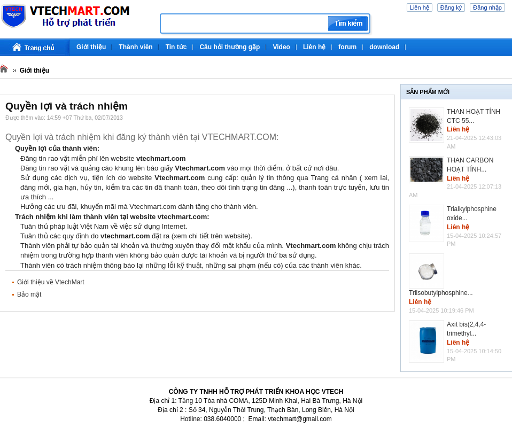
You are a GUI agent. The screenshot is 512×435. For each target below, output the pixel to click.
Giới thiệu (91, 47)
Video (281, 47)
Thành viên (135, 47)
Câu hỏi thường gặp (229, 47)
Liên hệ (419, 7)
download (384, 47)
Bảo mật (29, 294)
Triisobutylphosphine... (441, 293)
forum (347, 47)
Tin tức (176, 47)
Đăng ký (451, 7)
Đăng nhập (487, 7)
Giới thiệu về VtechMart (50, 282)
